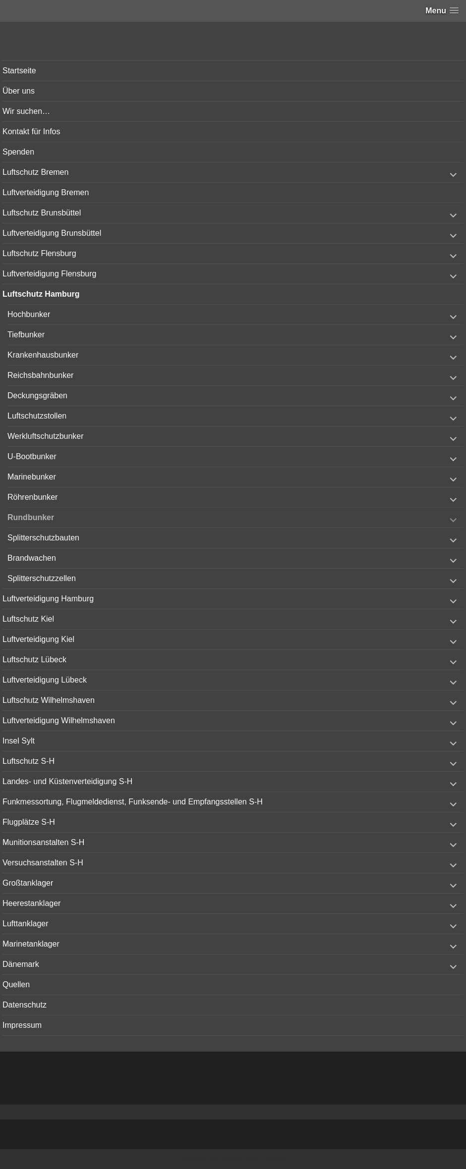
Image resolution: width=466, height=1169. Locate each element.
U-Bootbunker (32, 456)
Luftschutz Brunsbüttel (41, 213)
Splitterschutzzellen (41, 578)
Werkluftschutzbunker (45, 436)
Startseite (19, 70)
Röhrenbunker (32, 497)
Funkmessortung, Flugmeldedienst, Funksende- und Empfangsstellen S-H (132, 801)
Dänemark (20, 964)
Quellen (16, 984)
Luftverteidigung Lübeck (44, 680)
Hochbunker (28, 314)
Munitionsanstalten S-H (43, 842)
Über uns (18, 91)
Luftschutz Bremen (35, 172)
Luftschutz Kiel (28, 619)
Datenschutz (24, 1005)
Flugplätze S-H (28, 822)
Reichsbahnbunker (40, 375)
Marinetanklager (30, 944)
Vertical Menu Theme (252, 1160)
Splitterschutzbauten (43, 537)
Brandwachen (31, 558)
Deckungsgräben (37, 395)
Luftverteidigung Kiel (38, 639)
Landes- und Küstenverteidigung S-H (67, 781)
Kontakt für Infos (31, 131)
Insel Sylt (18, 741)
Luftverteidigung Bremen (45, 192)
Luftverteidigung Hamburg (48, 598)
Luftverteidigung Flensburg (49, 273)
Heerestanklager (31, 903)
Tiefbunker (26, 334)
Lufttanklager (25, 923)
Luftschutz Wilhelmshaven (48, 700)
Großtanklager (27, 883)
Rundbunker (30, 517)
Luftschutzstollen (36, 416)
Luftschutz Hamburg (41, 294)
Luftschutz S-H (28, 761)
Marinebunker (31, 477)
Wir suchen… (26, 111)
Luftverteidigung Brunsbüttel (51, 233)
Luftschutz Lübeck (34, 659)
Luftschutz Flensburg (39, 253)
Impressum (22, 1025)
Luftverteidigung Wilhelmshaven (58, 720)
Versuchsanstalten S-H (42, 862)
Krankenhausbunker (42, 355)
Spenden (18, 152)
